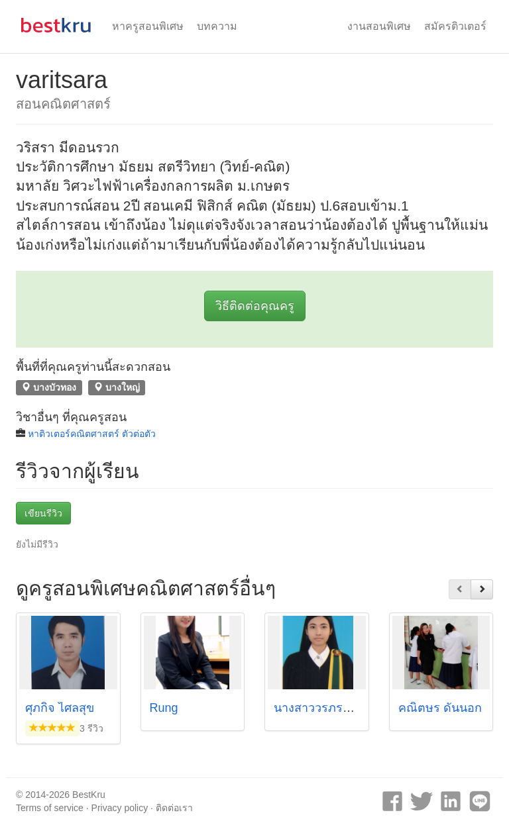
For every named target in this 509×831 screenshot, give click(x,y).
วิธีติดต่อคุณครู (254, 306)
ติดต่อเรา (174, 808)
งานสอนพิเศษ (379, 26)
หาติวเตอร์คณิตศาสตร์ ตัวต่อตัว (92, 433)
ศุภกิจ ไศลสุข (59, 707)
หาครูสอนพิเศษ (148, 26)
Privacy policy (119, 808)
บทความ (217, 26)
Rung (164, 707)
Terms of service (50, 808)
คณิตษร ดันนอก (440, 707)
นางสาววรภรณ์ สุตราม (334, 707)
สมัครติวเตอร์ (455, 26)
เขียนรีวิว (43, 513)
